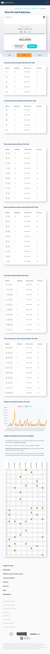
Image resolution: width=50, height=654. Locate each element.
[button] (47, 2)
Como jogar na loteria (9, 605)
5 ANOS (39, 55)
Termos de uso (7, 619)
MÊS (9, 55)
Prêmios (5, 582)
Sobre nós (6, 612)
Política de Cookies (8, 623)
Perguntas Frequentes (9, 601)
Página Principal (19, 8)
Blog (4, 590)
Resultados (27, 8)
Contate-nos (6, 616)
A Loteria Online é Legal (9, 608)
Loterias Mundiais (8, 578)
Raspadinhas (7, 594)
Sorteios (6, 586)
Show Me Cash (35, 8)
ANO (24, 55)
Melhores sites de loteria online (13, 574)
